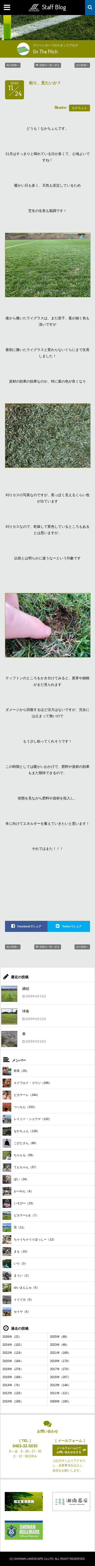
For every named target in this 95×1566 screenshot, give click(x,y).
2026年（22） (12, 1336)
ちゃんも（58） (18, 1155)
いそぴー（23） (18, 1203)
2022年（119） (12, 1353)
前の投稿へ (12, 65)
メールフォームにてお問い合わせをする (68, 1450)
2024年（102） (12, 1345)
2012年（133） (12, 1393)
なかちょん (79, 108)
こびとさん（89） (20, 1143)
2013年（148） (60, 1385)
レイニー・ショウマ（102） (27, 1119)
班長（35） (15, 1071)
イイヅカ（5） (18, 1299)
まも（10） (15, 1251)
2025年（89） (59, 1336)
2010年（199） (12, 1401)
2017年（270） (60, 1369)
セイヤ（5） (16, 1311)
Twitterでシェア (72, 926)
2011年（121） (60, 1393)
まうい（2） (16, 1275)
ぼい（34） (15, 1179)
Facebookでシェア (29, 926)
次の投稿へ (82, 65)
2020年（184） (12, 1361)
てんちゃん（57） (20, 1167)
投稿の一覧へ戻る (50, 65)
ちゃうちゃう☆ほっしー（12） (29, 1239)
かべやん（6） (18, 1191)
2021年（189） (60, 1353)
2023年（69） (59, 1345)
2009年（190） (60, 1401)
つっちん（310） (19, 1107)
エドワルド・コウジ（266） (27, 1083)
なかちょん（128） (21, 1131)
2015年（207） (60, 1377)
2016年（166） (12, 1377)
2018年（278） (12, 1369)
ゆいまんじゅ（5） (21, 1287)
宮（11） (14, 1227)
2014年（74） (12, 1385)
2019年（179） (60, 1361)
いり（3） (15, 1263)
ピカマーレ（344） (21, 1095)
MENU (7, 7)
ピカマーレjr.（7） (20, 1215)
